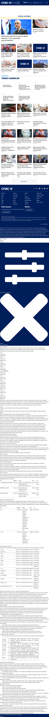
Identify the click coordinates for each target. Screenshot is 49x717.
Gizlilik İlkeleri (39, 196)
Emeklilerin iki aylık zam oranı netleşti (23, 122)
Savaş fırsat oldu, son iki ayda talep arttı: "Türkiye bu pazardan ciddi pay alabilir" (24, 98)
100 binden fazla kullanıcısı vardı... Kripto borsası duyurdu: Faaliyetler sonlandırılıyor (24, 87)
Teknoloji (26, 204)
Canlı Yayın (15, 195)
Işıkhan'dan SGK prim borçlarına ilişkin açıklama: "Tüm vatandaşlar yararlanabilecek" (14, 38)
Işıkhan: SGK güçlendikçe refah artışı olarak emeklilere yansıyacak (39, 166)
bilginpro (46, 224)
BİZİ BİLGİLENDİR (6, 212)
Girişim (14, 202)
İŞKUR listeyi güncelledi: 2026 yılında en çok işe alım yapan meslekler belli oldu (24, 115)
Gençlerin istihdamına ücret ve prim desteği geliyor (24, 70)
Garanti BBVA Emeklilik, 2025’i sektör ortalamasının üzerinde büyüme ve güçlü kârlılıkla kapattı (24, 140)
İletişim (38, 200)
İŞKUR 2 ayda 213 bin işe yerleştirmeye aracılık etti (39, 114)
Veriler (14, 198)
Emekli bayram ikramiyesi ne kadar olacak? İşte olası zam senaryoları (40, 140)
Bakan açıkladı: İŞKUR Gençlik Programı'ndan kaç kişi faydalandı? (40, 148)
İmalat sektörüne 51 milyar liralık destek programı (24, 147)
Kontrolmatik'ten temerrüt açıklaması (7, 86)
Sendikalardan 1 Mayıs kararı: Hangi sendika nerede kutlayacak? (7, 55)
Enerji (14, 200)
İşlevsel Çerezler (3, 346)
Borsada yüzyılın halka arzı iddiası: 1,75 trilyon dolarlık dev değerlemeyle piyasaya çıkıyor (8, 98)
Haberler (15, 193)
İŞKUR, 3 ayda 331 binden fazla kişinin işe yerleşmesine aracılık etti (40, 55)
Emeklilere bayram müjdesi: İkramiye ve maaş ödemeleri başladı (8, 115)
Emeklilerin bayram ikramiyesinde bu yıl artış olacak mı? (39, 123)
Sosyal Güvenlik (28, 200)
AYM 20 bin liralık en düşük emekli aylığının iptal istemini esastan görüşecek (24, 166)
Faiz (2, 204)
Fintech (26, 193)
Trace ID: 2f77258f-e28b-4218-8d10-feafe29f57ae (11, 714)
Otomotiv (26, 196)
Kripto (2, 200)
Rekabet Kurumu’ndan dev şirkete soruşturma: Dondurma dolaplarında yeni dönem (40, 87)
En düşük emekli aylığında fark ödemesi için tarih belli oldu (24, 174)
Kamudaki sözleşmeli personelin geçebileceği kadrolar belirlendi (7, 166)
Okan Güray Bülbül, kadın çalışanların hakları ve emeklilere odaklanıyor (8, 123)
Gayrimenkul (27, 198)
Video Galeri (39, 193)
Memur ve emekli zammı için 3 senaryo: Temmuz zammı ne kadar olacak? (23, 55)
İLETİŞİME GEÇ (29, 210)
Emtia (2, 202)
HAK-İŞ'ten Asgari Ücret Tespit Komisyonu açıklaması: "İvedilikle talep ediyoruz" (8, 148)
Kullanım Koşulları (40, 195)
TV (25, 195)
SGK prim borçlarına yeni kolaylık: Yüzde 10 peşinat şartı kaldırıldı (8, 174)
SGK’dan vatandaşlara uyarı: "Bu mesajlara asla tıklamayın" (39, 71)
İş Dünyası (15, 204)
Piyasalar (3, 193)
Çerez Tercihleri (40, 202)
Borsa (2, 195)
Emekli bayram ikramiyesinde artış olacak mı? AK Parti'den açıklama (8, 140)
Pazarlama (2, 398)
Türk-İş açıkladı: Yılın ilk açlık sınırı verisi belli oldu (40, 173)
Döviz (2, 196)
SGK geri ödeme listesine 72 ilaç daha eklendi (7, 70)
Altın (2, 198)
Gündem (26, 202)
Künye (38, 198)
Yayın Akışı (15, 196)
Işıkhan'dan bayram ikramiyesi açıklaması (38, 30)
